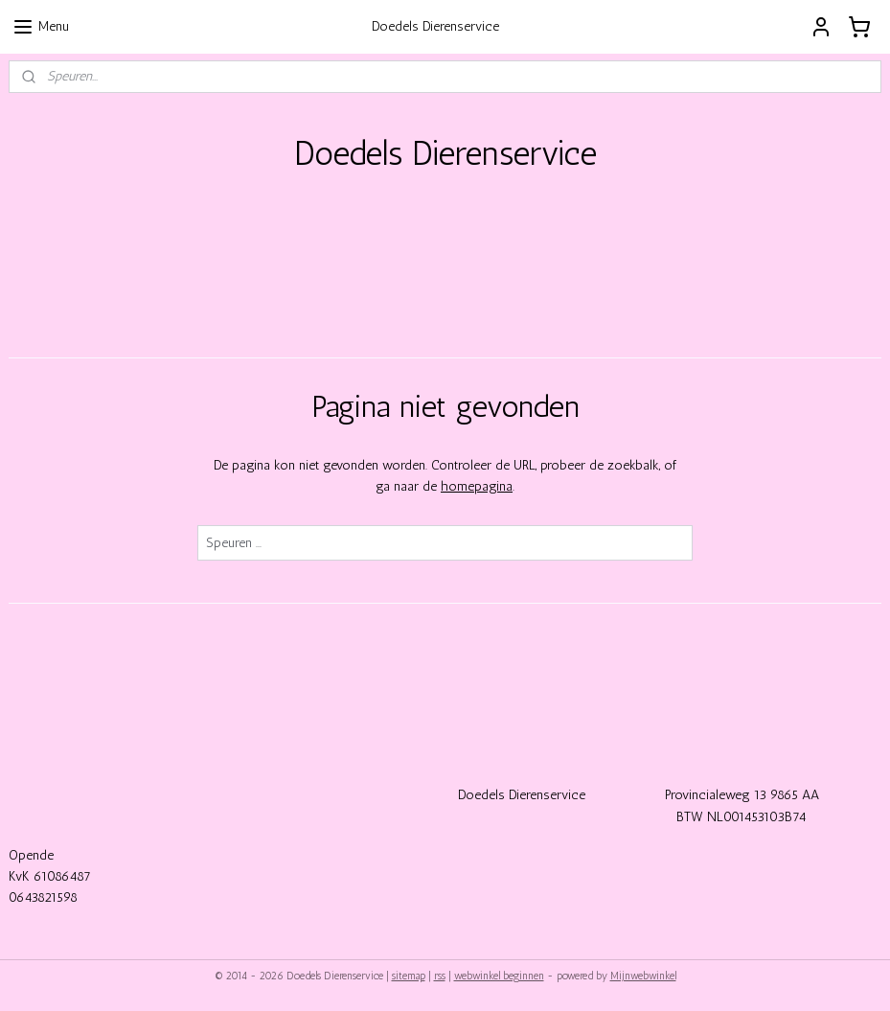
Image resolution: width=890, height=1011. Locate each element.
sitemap (408, 976)
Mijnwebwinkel (643, 976)
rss (439, 976)
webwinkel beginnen (499, 976)
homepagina (477, 486)
